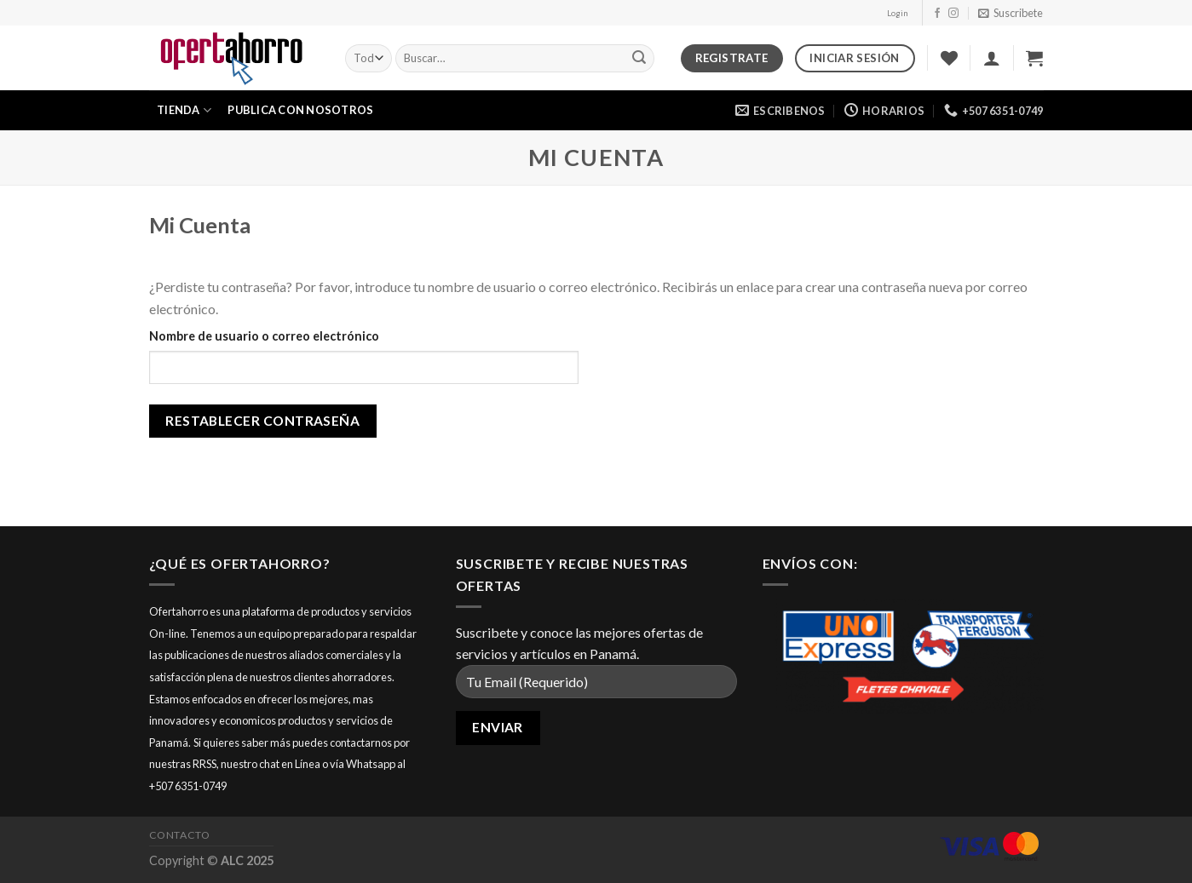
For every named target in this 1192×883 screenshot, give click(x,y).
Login (897, 13)
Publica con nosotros (300, 110)
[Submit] (639, 58)
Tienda (184, 110)
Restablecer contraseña (262, 420)
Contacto (179, 835)
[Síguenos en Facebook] (937, 14)
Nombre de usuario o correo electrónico (264, 336)
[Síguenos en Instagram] (953, 14)
